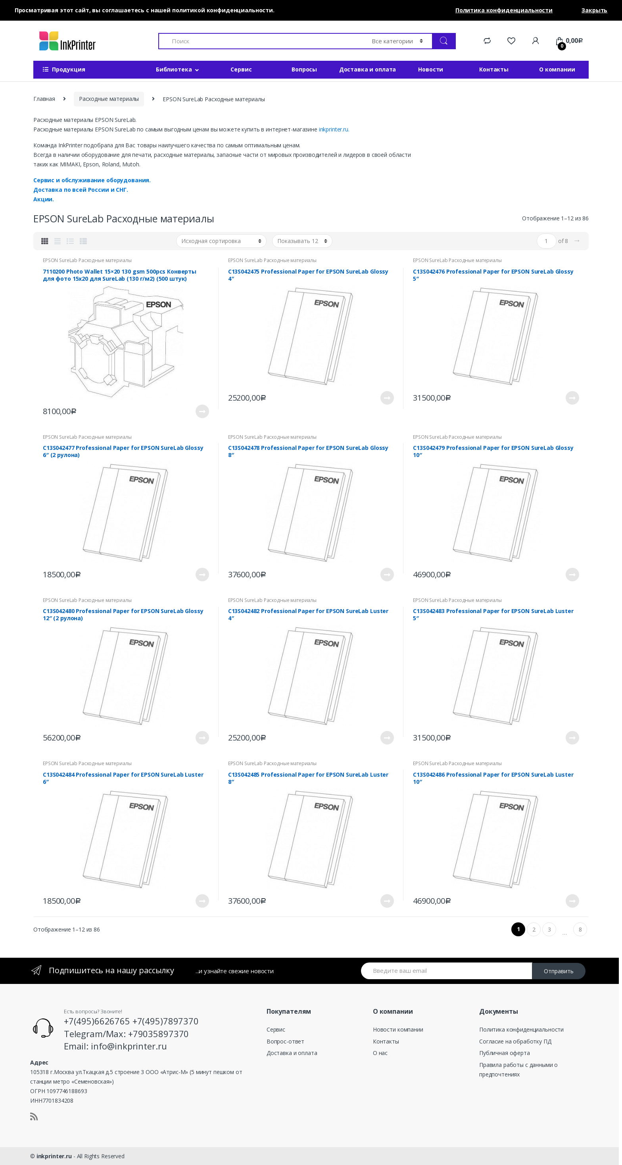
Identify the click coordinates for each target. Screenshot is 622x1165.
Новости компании (398, 1029)
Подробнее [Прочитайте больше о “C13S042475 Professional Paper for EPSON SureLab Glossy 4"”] (387, 398)
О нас (380, 1053)
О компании (557, 69)
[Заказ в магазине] (221, 241)
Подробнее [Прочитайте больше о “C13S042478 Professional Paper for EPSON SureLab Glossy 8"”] (387, 574)
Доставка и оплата (367, 69)
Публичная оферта (504, 1053)
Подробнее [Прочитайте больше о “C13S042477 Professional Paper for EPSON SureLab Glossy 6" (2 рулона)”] (202, 574)
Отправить (559, 971)
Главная (44, 98)
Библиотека (174, 69)
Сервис (240, 69)
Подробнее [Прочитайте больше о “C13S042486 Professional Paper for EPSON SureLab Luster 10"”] (572, 901)
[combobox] (260, 41)
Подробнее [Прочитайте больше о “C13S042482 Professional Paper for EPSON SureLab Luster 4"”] (387, 738)
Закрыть (594, 10)
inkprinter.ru (54, 1156)
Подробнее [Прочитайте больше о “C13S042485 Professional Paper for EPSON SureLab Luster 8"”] (387, 901)
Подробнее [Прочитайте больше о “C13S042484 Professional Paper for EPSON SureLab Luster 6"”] (202, 901)
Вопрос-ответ (285, 1041)
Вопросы (304, 69)
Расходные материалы (109, 98)
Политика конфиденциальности (521, 1029)
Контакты (494, 69)
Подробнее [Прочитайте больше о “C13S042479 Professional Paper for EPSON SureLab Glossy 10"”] (572, 574)
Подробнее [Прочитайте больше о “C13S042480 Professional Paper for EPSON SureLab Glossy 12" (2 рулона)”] (202, 738)
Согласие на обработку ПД (515, 1041)
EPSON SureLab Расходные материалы (87, 260)
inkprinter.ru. (334, 129)
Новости (430, 69)
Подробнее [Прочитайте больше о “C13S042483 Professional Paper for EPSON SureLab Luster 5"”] (572, 738)
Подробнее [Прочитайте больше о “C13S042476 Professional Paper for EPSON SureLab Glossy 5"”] (572, 398)
